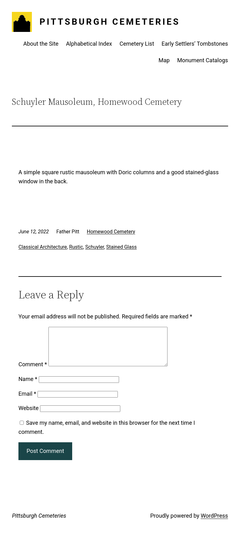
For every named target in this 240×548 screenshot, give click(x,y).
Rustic (76, 247)
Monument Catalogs (202, 60)
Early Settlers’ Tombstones (195, 43)
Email (27, 401)
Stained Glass (121, 247)
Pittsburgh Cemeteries (109, 22)
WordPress (214, 523)
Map (164, 60)
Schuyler (94, 247)
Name (27, 386)
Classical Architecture (42, 247)
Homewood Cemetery (111, 232)
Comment (32, 371)
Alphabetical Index (89, 43)
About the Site (40, 43)
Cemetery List (137, 43)
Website (28, 415)
